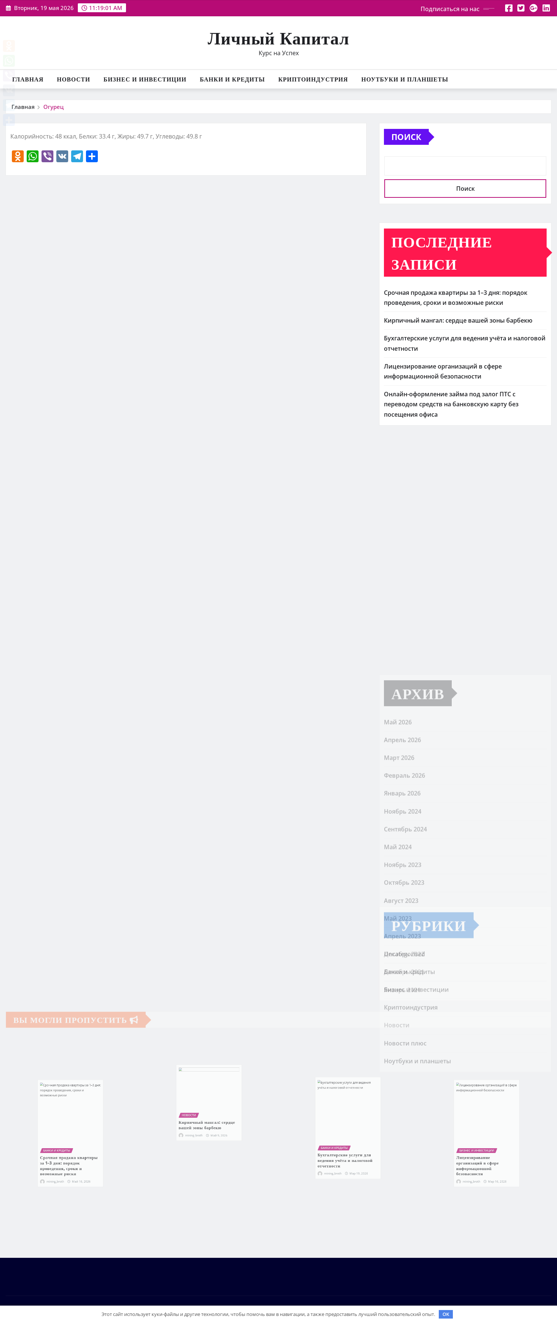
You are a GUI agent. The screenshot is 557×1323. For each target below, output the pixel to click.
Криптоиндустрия (313, 79)
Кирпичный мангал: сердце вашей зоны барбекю (458, 320)
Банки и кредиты (232, 79)
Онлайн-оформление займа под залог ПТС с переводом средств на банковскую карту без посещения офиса (451, 404)
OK (445, 1314)
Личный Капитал (278, 37)
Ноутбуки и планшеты (404, 79)
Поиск (406, 136)
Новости (73, 79)
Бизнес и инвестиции (144, 79)
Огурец (53, 106)
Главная (27, 79)
